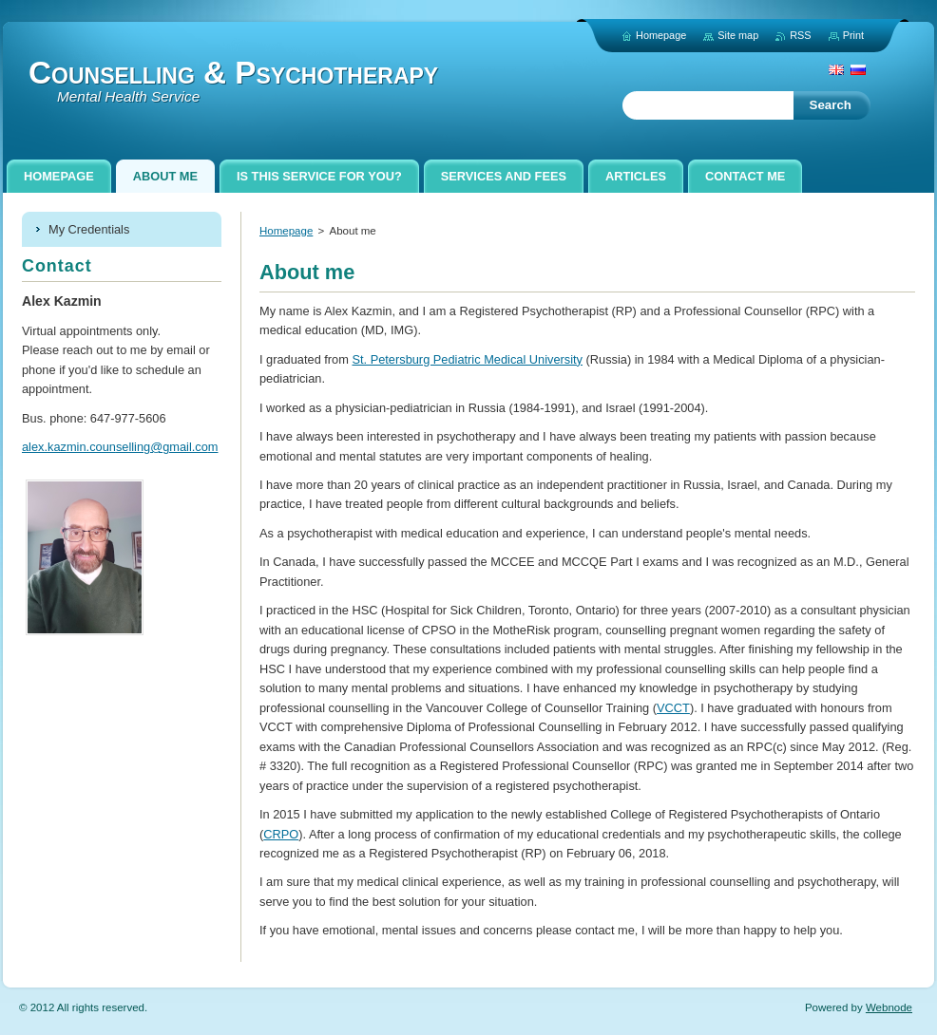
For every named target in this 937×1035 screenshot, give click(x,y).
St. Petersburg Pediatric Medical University (467, 359)
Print (853, 35)
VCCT (673, 708)
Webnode (889, 1007)
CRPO (280, 834)
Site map (737, 35)
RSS (800, 35)
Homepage (286, 230)
